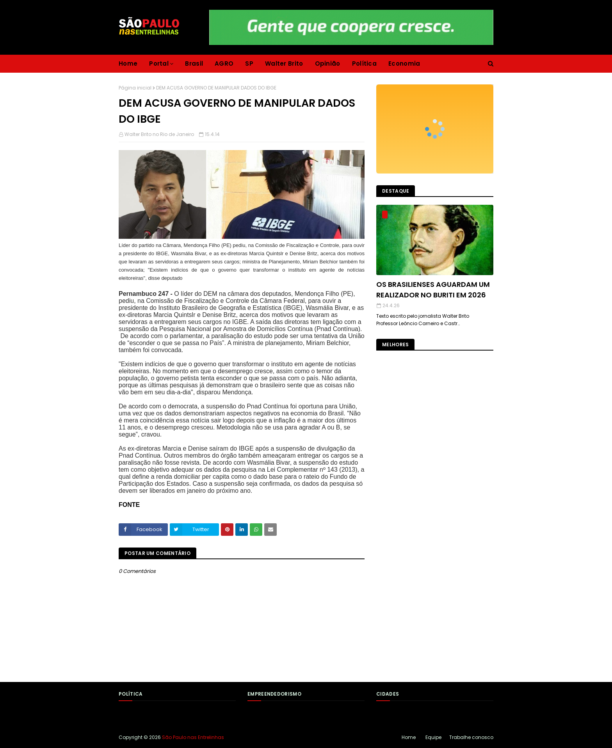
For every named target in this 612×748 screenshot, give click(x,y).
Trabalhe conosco (471, 737)
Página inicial (135, 87)
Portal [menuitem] (159, 63)
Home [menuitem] (128, 63)
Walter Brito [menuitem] (284, 63)
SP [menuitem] (249, 63)
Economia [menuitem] (404, 63)
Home (409, 737)
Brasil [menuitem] (194, 63)
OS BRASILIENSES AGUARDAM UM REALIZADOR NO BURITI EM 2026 (433, 289)
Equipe (433, 737)
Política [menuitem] (364, 63)
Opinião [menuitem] (327, 63)
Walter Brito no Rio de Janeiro (159, 134)
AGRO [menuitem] (224, 63)
